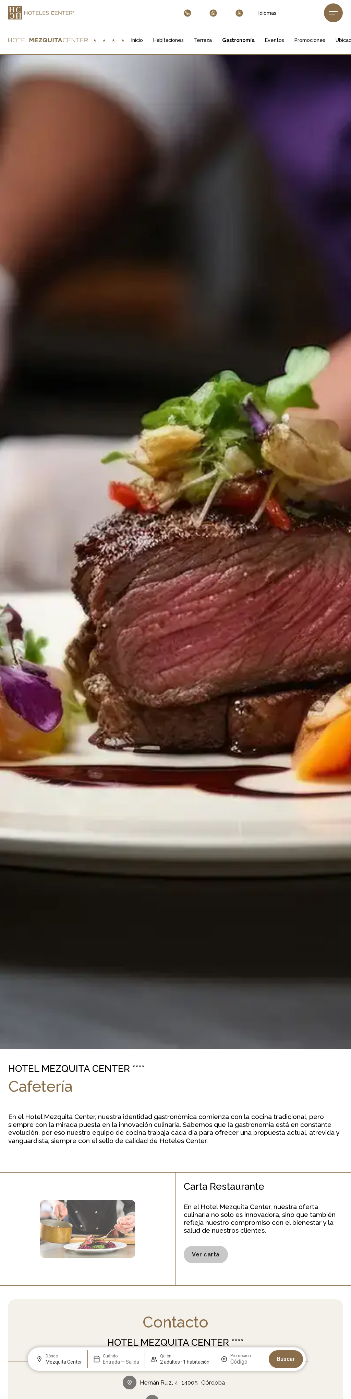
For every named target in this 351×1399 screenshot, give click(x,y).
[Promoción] (246, 1361)
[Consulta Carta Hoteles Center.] (206, 1254)
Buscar (286, 1359)
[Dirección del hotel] (175, 1382)
